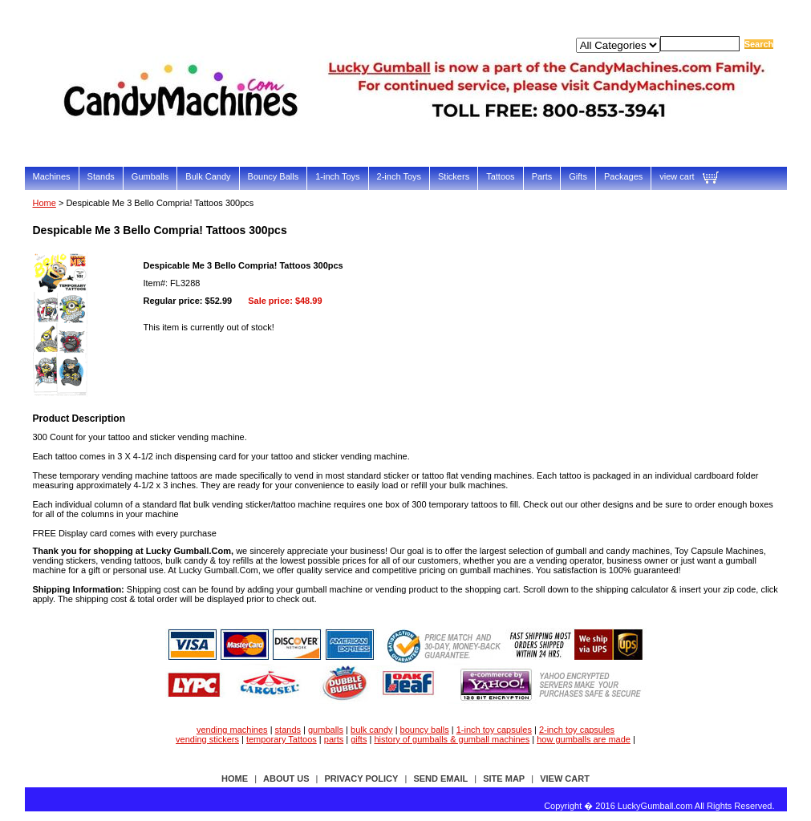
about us (286, 778)
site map (504, 778)
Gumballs (150, 176)
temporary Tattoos (281, 739)
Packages (623, 176)
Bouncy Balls (273, 176)
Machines (52, 176)
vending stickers (207, 739)
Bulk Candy (207, 176)
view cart (676, 176)
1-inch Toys (337, 176)
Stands (101, 176)
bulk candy (372, 729)
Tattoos (500, 176)
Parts (542, 176)
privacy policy (362, 778)
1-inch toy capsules (494, 729)
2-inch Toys (399, 176)
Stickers (453, 176)
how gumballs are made (584, 739)
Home (44, 203)
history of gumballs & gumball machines (451, 739)
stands (288, 729)
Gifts (578, 176)
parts (333, 739)
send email (440, 778)
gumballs (325, 729)
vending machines (232, 729)
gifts (359, 739)
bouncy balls (424, 729)
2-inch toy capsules (576, 729)
